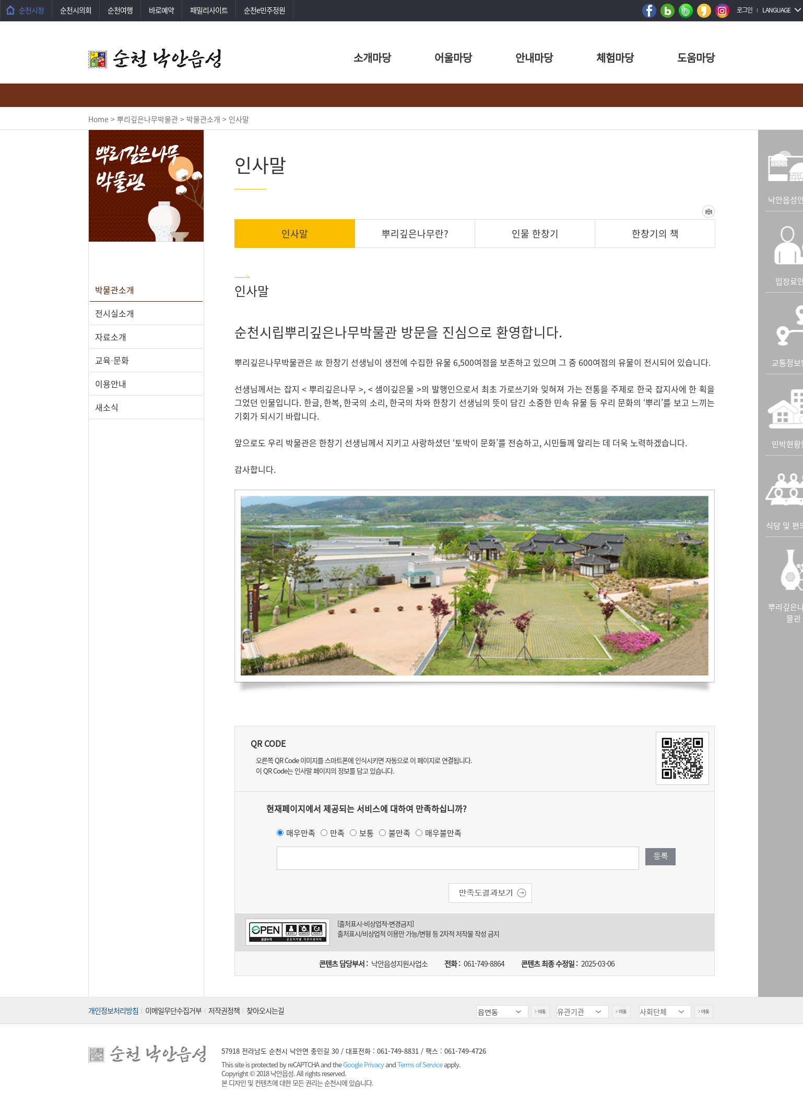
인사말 (294, 234)
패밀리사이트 (209, 10)
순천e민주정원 (264, 10)
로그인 (744, 10)
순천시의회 (75, 10)
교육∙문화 (112, 360)
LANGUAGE (776, 10)
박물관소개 (114, 289)
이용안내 (110, 383)
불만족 (399, 833)
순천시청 (31, 10)
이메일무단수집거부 (173, 1010)
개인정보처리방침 (113, 1010)
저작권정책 (224, 1010)
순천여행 (120, 10)
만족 (337, 833)
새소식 (107, 407)
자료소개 (110, 336)
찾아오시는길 (265, 1010)
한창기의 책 (655, 234)
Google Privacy (364, 1064)
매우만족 (300, 833)
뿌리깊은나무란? (415, 234)
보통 (366, 833)
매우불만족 (443, 833)
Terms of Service (419, 1064)
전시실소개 (114, 313)
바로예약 (161, 10)
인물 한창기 (535, 234)
